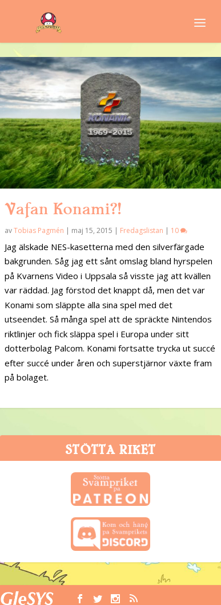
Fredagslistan (141, 230)
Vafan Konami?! (63, 209)
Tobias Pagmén (39, 230)
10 (179, 230)
